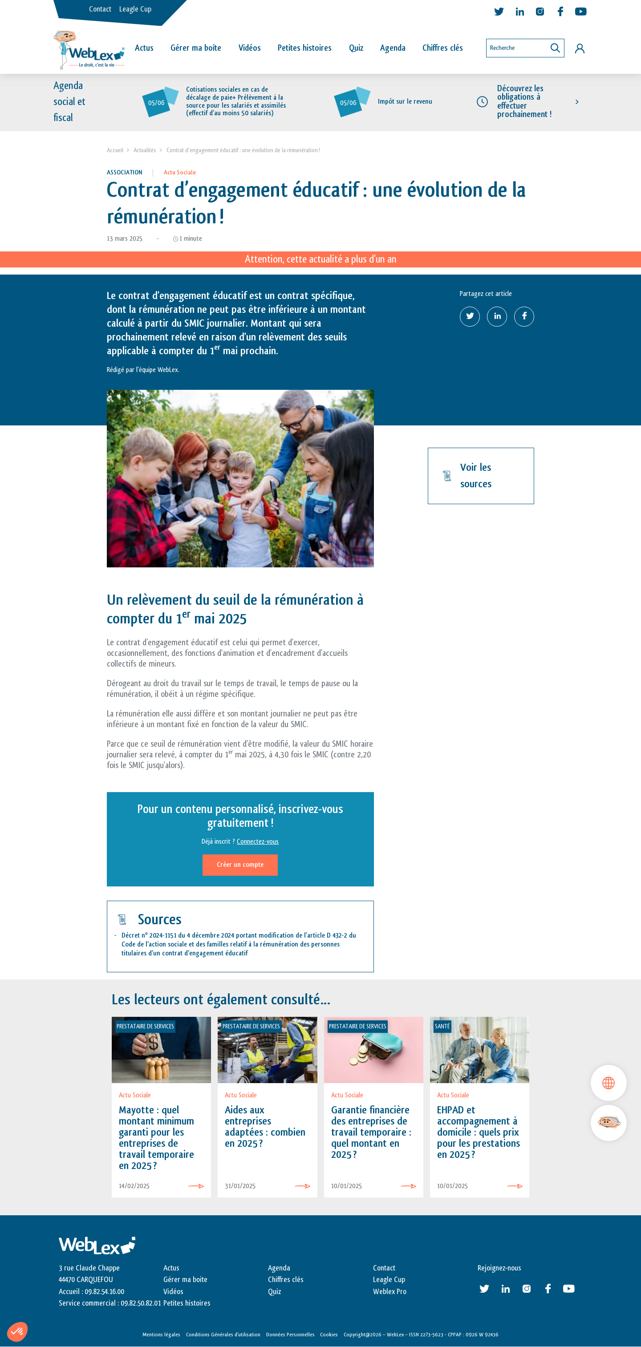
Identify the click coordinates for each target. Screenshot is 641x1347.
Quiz (356, 48)
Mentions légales (161, 1335)
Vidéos (250, 48)
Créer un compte (240, 865)
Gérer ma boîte (195, 48)
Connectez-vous (258, 841)
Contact (100, 9)
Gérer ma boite (185, 1280)
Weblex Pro (389, 1291)
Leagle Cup (135, 9)
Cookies (329, 1335)
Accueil (115, 150)
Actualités (145, 150)
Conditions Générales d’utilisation (223, 1335)
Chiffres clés (442, 48)
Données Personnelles (290, 1335)
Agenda (393, 48)
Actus (144, 48)
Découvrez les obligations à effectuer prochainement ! (524, 102)
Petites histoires (305, 48)
